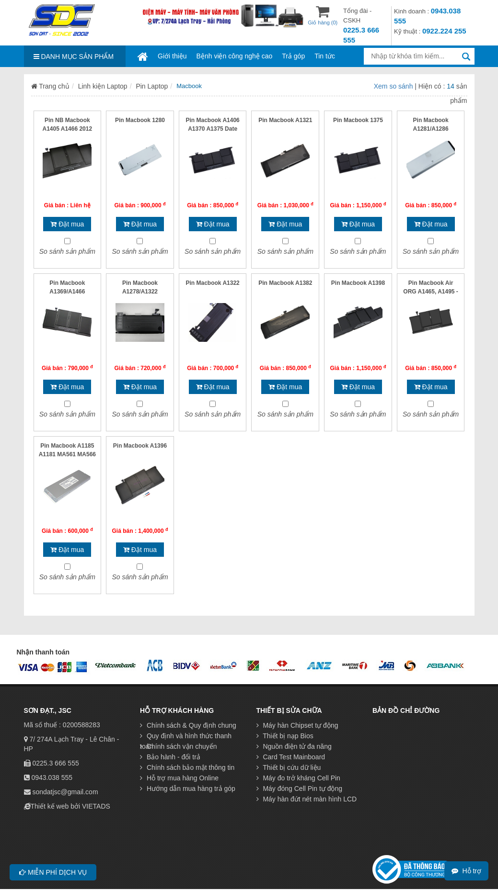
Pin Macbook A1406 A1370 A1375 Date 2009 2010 (213, 129)
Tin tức (324, 56)
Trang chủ (50, 86)
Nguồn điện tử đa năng (294, 746)
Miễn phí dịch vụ (53, 872)
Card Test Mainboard (290, 757)
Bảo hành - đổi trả (170, 757)
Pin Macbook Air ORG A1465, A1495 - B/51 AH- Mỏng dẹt (430, 292)
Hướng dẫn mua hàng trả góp (187, 788)
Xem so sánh (394, 86)
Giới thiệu (172, 56)
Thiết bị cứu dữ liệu (288, 767)
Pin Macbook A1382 (285, 283)
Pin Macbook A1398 (358, 283)
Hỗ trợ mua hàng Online (179, 778)
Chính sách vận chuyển (178, 746)
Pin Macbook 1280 (140, 120)
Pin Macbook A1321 (285, 120)
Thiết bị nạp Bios (284, 736)
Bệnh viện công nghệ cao (235, 56)
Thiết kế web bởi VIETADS (70, 806)
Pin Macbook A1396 (140, 445)
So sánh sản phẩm (67, 251)
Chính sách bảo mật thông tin (187, 767)
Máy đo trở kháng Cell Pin (298, 778)
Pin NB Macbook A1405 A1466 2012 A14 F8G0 (68, 129)
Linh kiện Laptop (102, 86)
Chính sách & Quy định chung (188, 725)
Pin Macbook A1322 (213, 283)
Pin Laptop (152, 86)
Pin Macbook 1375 (358, 120)
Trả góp (293, 56)
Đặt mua (67, 224)
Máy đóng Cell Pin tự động (299, 788)
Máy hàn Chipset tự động (297, 725)
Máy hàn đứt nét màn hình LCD (306, 799)
